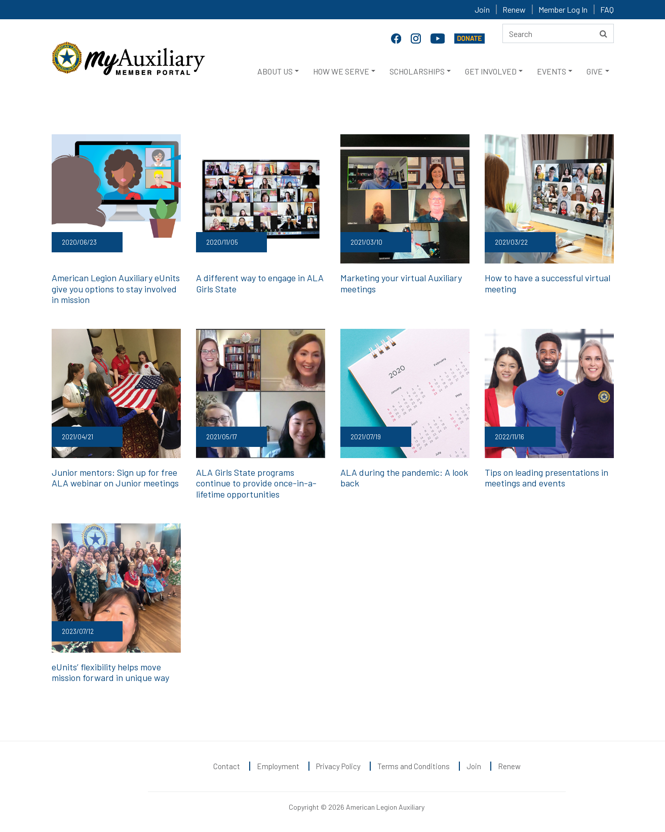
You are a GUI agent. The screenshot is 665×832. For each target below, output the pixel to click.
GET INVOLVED (491, 71)
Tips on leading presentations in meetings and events (546, 478)
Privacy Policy (338, 766)
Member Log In (563, 9)
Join (482, 9)
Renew (514, 9)
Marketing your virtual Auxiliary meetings (401, 283)
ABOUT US (275, 71)
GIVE (594, 71)
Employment (278, 766)
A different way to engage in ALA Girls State (260, 283)
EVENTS (551, 71)
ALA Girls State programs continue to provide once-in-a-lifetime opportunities (256, 483)
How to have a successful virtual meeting (547, 283)
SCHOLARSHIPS (417, 71)
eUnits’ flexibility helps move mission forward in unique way (110, 672)
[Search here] (558, 33)
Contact (226, 766)
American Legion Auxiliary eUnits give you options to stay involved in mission (116, 288)
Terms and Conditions (413, 766)
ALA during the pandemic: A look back (404, 478)
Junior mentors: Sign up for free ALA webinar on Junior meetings (115, 478)
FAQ (607, 9)
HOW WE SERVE (341, 71)
